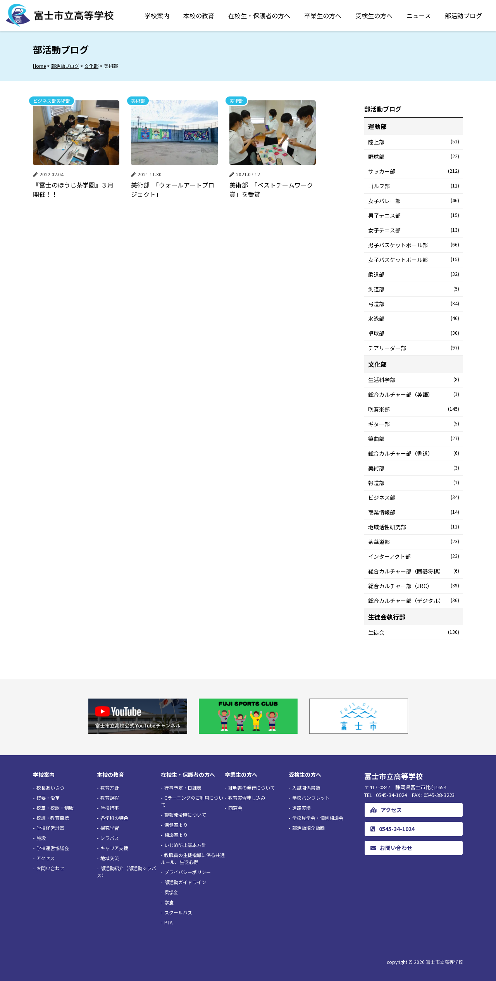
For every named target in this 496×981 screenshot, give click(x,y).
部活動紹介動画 (308, 827)
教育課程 (109, 797)
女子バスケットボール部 (413, 259)
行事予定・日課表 (183, 787)
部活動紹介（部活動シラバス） (126, 871)
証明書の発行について (251, 787)
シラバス (109, 838)
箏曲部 (413, 438)
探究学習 (109, 827)
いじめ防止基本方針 (185, 845)
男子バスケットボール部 (413, 245)
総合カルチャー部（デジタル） (413, 600)
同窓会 (235, 807)
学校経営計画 (50, 827)
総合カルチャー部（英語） (413, 394)
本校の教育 (198, 15)
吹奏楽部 (413, 409)
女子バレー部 (413, 201)
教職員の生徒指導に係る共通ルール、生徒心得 (193, 858)
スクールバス (178, 912)
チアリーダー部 (413, 348)
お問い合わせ (50, 868)
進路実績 (301, 807)
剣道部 (413, 289)
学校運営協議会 (52, 848)
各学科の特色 (114, 817)
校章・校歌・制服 (55, 807)
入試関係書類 (306, 787)
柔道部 (413, 274)
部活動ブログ (463, 15)
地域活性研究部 (413, 527)
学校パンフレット (311, 797)
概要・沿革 (48, 797)
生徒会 (413, 632)
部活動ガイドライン (185, 882)
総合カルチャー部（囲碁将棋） (413, 571)
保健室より (176, 824)
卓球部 (413, 333)
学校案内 (157, 15)
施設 (41, 838)
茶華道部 (413, 542)
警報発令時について (185, 814)
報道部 (413, 483)
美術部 (413, 468)
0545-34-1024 (392, 829)
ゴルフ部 (413, 186)
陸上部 (413, 142)
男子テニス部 (413, 215)
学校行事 (109, 807)
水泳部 (413, 318)
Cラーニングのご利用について (192, 801)
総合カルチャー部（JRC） (413, 586)
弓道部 (413, 304)
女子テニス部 (413, 230)
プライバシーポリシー (187, 872)
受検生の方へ (374, 15)
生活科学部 (413, 380)
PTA (168, 922)
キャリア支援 (114, 848)
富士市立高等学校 (444, 962)
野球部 (413, 156)
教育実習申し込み (246, 797)
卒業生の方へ (322, 15)
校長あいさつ (50, 787)
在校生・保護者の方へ (259, 15)
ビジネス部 (413, 497)
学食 (169, 902)
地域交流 (109, 858)
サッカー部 (413, 171)
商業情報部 (413, 512)
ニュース (418, 15)
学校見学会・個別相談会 (317, 817)
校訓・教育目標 (52, 817)
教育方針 (109, 787)
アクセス (45, 858)
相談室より (176, 834)
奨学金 (171, 892)
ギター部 (413, 424)
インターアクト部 (413, 556)
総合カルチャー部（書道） (413, 453)
